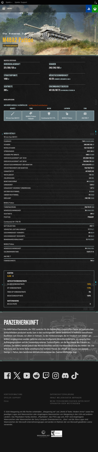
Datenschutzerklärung (62, 394)
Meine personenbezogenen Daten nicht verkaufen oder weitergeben (70, 402)
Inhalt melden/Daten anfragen (66, 398)
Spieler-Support (12, 398)
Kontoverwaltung (13, 394)
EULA (6, 401)
